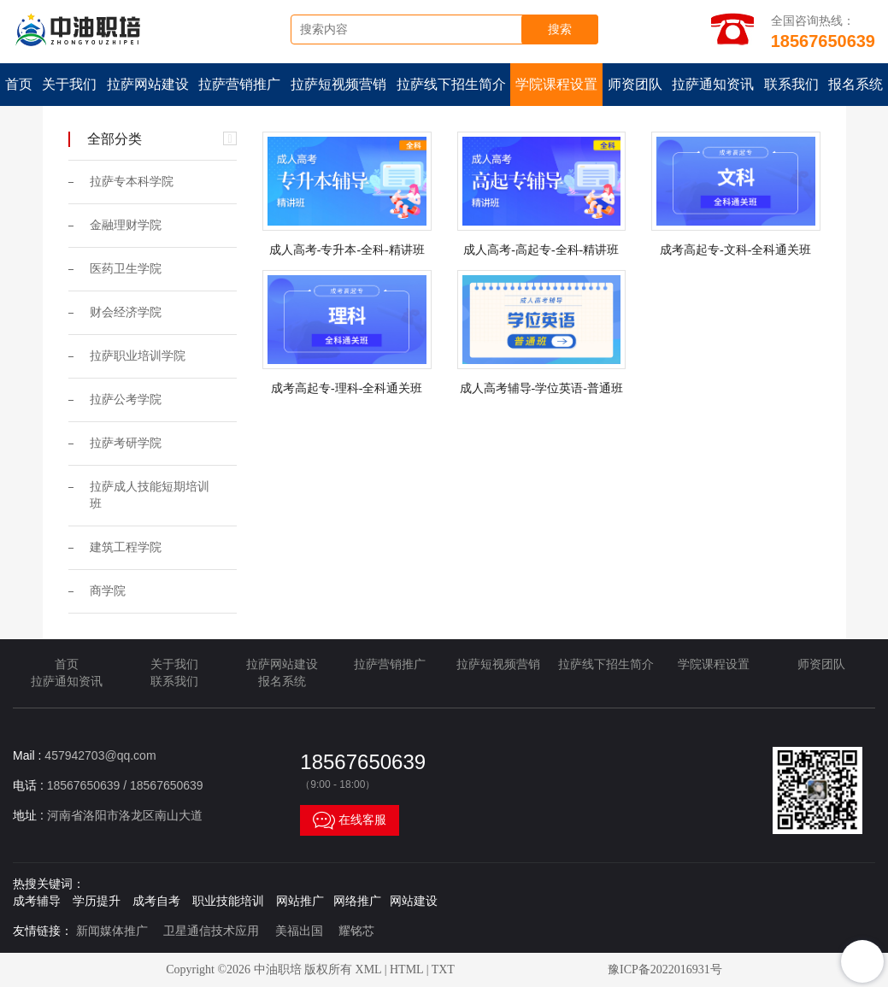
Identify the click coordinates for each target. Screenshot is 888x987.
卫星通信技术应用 (211, 931)
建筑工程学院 (126, 547)
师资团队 (635, 84)
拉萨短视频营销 (338, 84)
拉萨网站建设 (148, 84)
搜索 (560, 29)
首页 (18, 84)
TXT (443, 969)
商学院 (108, 591)
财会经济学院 (126, 312)
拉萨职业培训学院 (137, 356)
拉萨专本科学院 (131, 181)
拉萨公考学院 (126, 399)
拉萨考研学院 (126, 443)
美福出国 (299, 931)
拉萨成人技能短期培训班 (149, 495)
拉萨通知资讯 (713, 84)
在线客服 (349, 820)
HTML (406, 969)
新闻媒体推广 (112, 931)
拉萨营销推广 (239, 84)
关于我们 (69, 84)
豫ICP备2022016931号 (665, 969)
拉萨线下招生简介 (451, 84)
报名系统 (282, 681)
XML (369, 969)
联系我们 (791, 84)
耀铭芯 (356, 931)
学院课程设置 (556, 84)
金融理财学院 (126, 225)
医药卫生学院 (126, 268)
